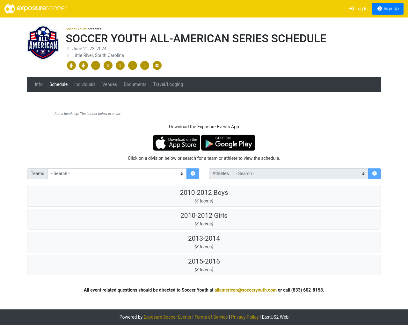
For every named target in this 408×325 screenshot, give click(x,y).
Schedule (58, 84)
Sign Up (388, 8)
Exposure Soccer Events (167, 317)
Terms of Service (211, 317)
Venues (109, 84)
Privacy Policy (245, 317)
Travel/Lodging (168, 84)
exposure (35, 9)
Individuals (85, 84)
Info (39, 84)
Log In (358, 8)
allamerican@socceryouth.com (246, 290)
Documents (135, 84)
